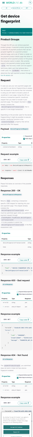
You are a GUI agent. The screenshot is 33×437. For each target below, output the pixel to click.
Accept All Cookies (16, 431)
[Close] (29, 418)
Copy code (23, 160)
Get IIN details (5, 75)
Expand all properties (26, 291)
